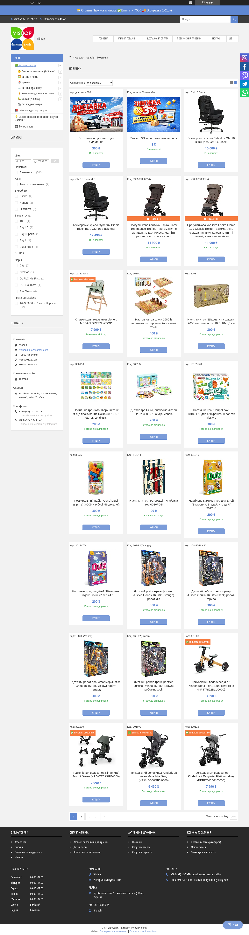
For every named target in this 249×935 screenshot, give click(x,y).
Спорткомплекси (141, 847)
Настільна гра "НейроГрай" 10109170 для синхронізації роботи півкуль (211, 413)
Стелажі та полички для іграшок (91, 842)
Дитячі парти (80, 847)
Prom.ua (142, 927)
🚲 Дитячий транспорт (30, 88)
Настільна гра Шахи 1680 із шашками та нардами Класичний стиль (154, 323)
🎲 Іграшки (24, 82)
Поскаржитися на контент (113, 931)
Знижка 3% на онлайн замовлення (153, 138)
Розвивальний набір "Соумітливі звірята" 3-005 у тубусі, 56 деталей (96, 502)
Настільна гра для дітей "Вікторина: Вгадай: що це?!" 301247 (96, 593)
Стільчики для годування (28, 852)
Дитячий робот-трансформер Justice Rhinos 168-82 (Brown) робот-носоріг (154, 685)
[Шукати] (234, 19)
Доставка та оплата (157, 38)
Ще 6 (21, 252)
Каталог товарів (126, 38)
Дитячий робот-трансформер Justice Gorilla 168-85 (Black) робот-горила (211, 595)
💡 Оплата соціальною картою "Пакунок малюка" (36, 118)
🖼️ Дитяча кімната (28, 77)
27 (96, 816)
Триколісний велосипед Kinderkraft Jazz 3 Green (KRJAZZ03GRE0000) (96, 774)
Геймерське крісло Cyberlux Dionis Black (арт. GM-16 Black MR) (96, 226)
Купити (96, 165)
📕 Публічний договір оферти (31, 110)
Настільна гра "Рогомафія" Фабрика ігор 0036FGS (153, 502)
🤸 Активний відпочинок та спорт (36, 93)
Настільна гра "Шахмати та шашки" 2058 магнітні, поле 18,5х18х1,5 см (211, 321)
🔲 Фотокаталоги (24, 126)
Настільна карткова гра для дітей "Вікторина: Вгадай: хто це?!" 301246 (211, 504)
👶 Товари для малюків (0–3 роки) (36, 71)
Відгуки (216, 38)
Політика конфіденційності (143, 931)
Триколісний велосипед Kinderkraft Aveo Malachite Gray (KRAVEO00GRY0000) (153, 776)
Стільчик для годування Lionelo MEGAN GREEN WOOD (96, 321)
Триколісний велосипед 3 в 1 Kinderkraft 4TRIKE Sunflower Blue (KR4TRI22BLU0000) (211, 685)
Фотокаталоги (198, 847)
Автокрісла (20, 842)
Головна (103, 38)
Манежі (19, 857)
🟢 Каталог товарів (25, 65)
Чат (233, 925)
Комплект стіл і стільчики (87, 852)
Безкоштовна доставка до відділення (96, 140)
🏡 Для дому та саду (29, 98)
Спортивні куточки (142, 852)
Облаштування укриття (203, 852)
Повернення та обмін (189, 38)
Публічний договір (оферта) (206, 842)
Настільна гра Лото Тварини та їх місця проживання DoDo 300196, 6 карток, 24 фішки (96, 413)
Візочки (19, 847)
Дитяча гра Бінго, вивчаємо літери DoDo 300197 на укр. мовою (154, 412)
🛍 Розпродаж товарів (30, 104)
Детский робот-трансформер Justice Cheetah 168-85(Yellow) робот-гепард (96, 685)
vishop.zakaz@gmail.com (33, 349)
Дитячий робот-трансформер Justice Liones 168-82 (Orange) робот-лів (153, 595)
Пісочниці (137, 842)
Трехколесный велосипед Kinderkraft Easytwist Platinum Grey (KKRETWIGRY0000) (211, 776)
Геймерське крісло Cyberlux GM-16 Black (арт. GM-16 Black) (211, 140)
